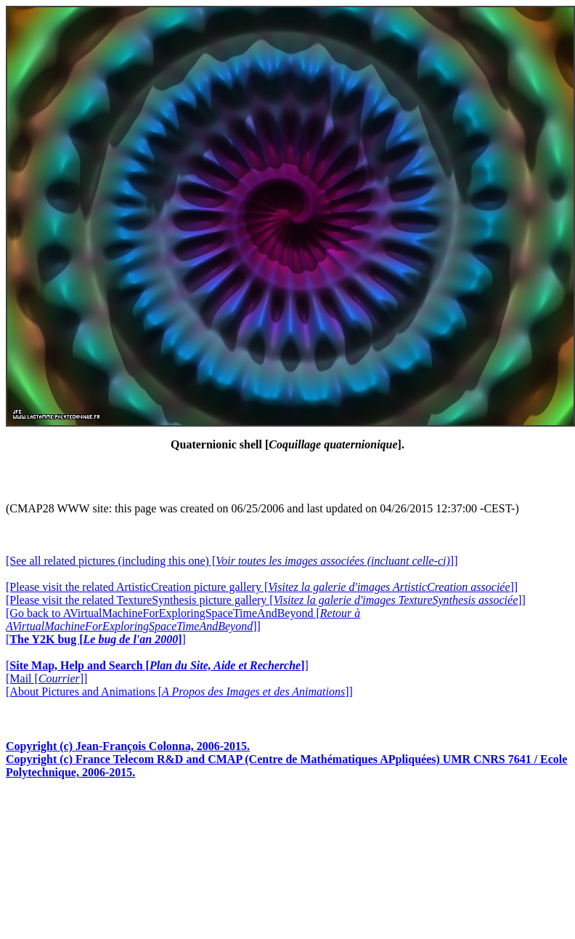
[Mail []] (46, 678)
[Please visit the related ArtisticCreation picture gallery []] (262, 587)
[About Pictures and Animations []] (179, 691)
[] (96, 639)
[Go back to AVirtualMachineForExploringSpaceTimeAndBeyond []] (183, 619)
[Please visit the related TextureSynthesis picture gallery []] (266, 600)
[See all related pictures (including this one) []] (231, 561)
